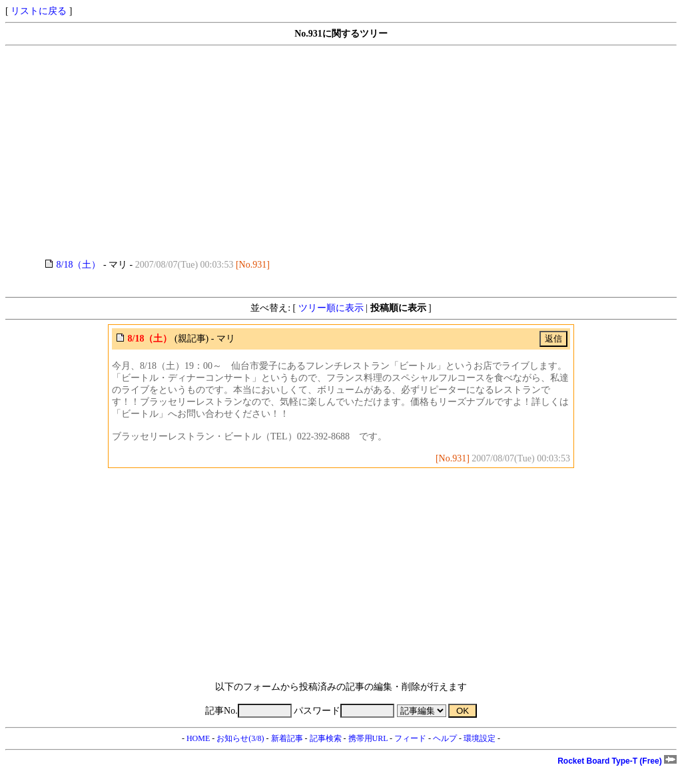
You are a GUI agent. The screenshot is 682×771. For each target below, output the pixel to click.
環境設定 (480, 738)
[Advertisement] (341, 152)
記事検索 (326, 738)
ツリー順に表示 (331, 308)
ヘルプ (445, 738)
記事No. (248, 711)
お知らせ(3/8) (240, 738)
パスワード (344, 711)
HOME (198, 738)
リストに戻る (39, 11)
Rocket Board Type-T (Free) (617, 761)
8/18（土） (79, 265)
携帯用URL (368, 738)
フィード (410, 738)
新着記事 (287, 738)
